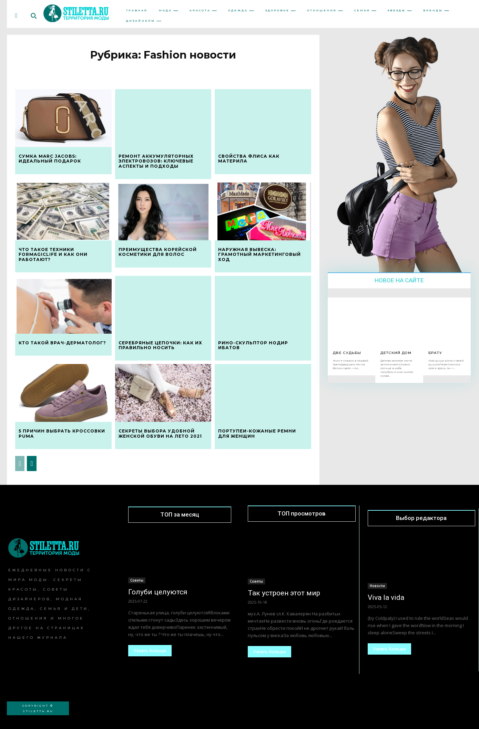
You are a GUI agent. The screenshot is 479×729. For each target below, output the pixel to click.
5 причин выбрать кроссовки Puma (62, 433)
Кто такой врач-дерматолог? (62, 342)
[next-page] (31, 463)
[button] (33, 15)
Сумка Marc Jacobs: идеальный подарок (50, 159)
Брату (435, 353)
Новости (377, 585)
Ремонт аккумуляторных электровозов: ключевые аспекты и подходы (156, 161)
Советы (136, 580)
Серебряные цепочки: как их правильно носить (160, 345)
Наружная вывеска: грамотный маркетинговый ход (259, 254)
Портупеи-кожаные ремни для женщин (257, 433)
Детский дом (395, 353)
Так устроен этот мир (284, 593)
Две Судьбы (347, 353)
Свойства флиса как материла (248, 159)
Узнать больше (149, 650)
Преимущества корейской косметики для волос (158, 252)
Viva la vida (386, 597)
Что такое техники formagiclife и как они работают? (53, 254)
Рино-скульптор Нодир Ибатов (253, 345)
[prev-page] (19, 463)
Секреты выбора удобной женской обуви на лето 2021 (160, 433)
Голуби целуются (157, 592)
